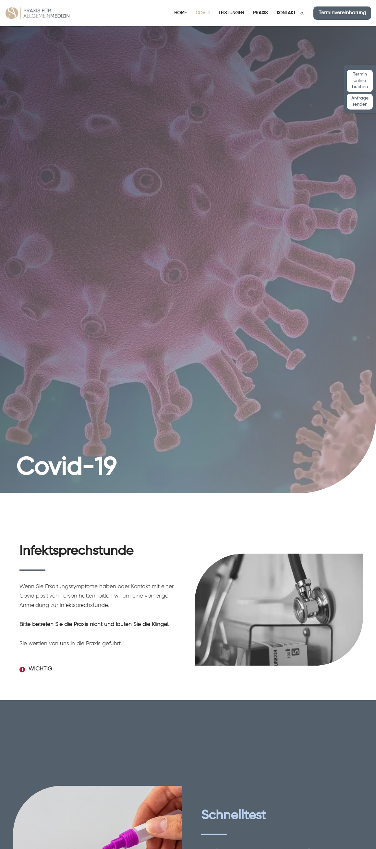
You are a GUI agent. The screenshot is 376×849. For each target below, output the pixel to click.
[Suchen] (302, 13)
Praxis (260, 13)
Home (180, 13)
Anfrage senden (360, 101)
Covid (203, 13)
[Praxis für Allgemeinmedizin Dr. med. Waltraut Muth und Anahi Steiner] (37, 13)
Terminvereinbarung (342, 13)
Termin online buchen (360, 80)
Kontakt (286, 13)
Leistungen (231, 13)
